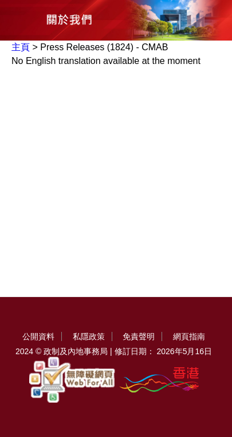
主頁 (20, 47)
